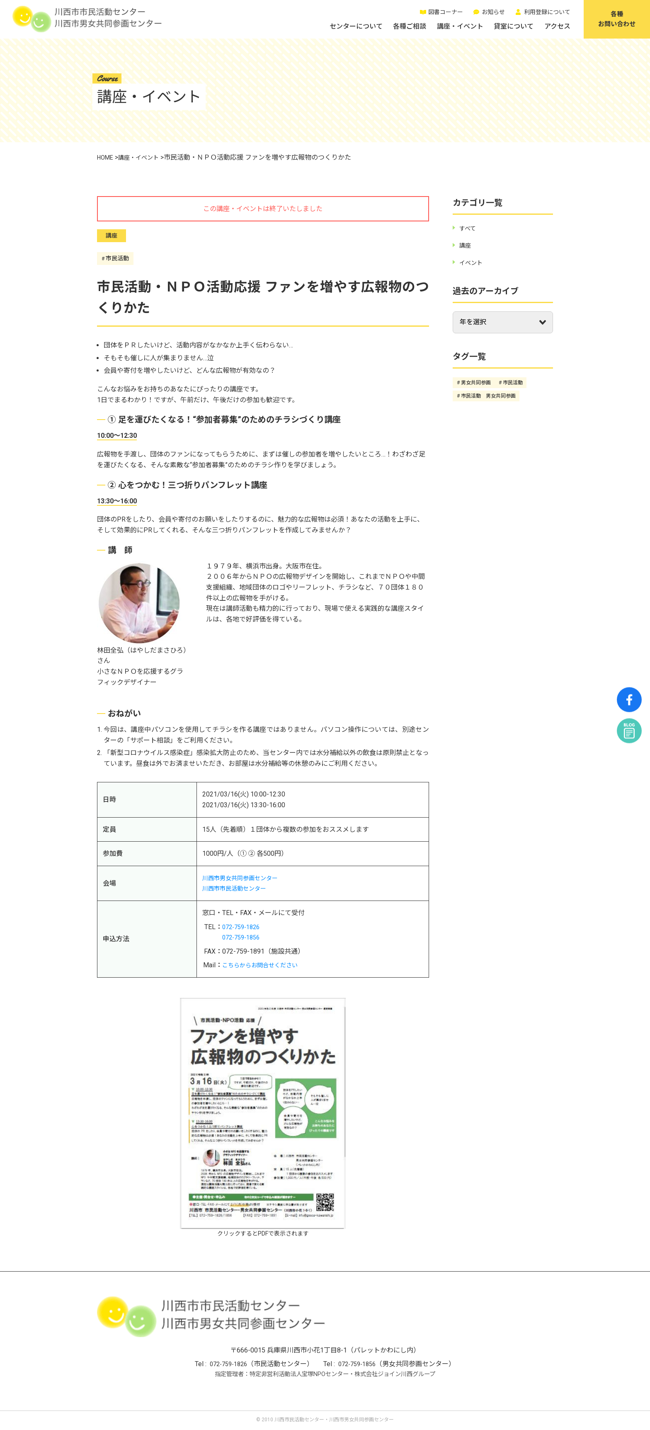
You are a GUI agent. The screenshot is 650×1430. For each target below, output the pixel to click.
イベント (472, 263)
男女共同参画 (476, 383)
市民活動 (118, 258)
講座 (111, 236)
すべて (468, 228)
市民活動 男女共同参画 (488, 395)
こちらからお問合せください (265, 965)
